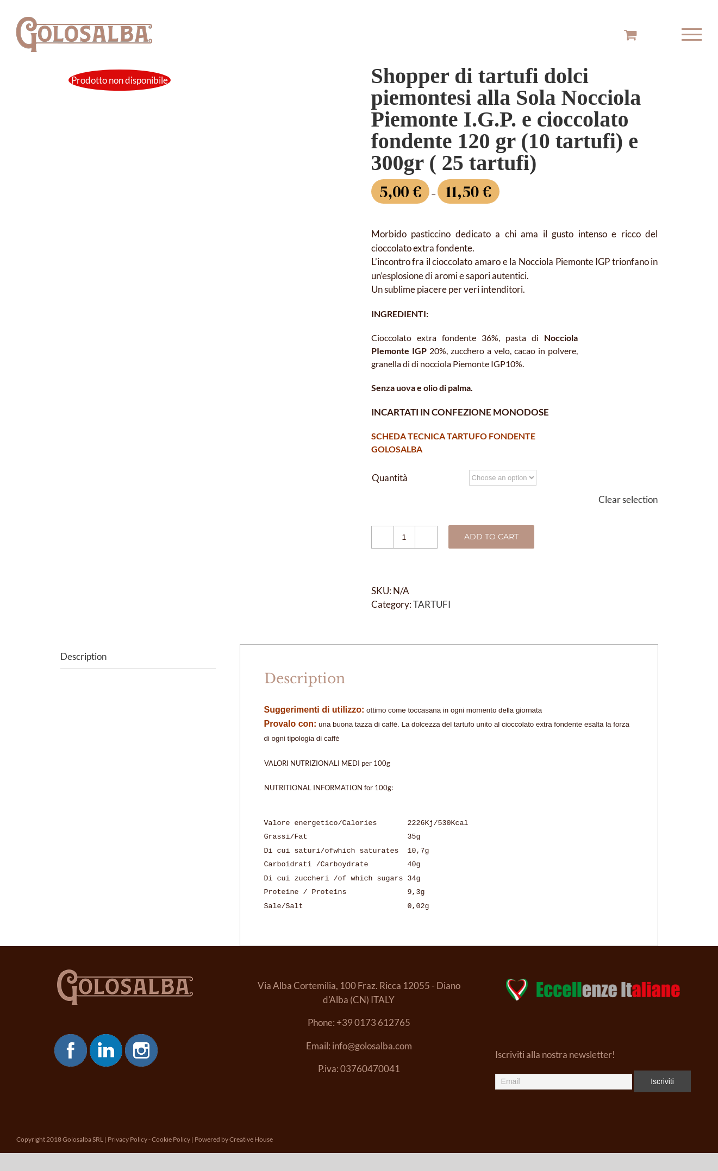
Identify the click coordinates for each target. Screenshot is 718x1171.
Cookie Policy (171, 1139)
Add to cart (491, 537)
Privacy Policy (127, 1139)
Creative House (251, 1139)
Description (83, 656)
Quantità (390, 477)
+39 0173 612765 (373, 1022)
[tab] (138, 657)
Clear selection (628, 499)
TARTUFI (432, 604)
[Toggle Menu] (691, 34)
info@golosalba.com (372, 1046)
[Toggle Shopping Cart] (630, 34)
